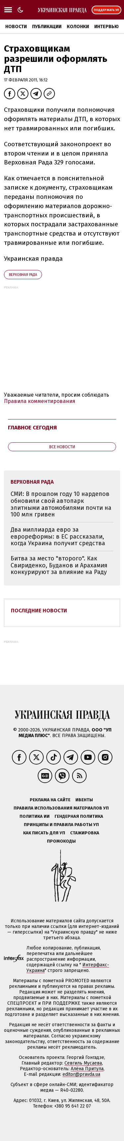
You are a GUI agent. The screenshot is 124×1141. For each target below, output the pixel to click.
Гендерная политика (79, 816)
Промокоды (61, 841)
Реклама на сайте (50, 799)
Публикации (47, 26)
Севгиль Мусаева (83, 1063)
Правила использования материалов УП (61, 808)
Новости (16, 26)
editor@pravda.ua (81, 1074)
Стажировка (84, 832)
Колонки (78, 26)
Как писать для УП (44, 832)
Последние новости (39, 610)
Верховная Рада (23, 275)
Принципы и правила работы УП (61, 824)
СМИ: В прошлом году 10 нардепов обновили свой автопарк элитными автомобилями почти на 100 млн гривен (61, 504)
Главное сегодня (32, 427)
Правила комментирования (39, 401)
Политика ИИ (35, 816)
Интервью (106, 26)
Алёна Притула (87, 1069)
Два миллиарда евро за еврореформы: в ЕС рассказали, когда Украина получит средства (58, 536)
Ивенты (84, 799)
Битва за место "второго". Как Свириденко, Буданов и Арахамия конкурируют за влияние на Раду (59, 565)
